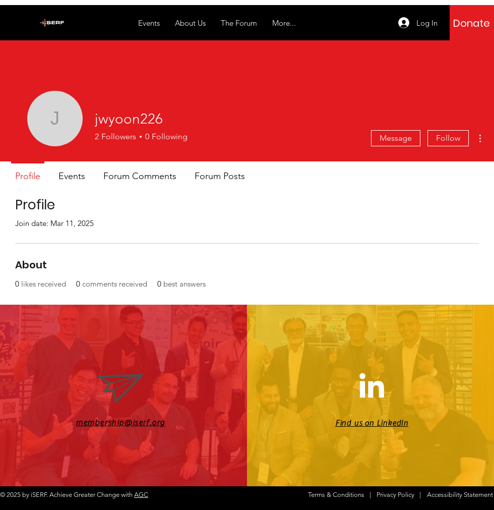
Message (396, 138)
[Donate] (471, 23)
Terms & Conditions (336, 494)
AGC (141, 494)
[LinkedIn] (371, 387)
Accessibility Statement (460, 494)
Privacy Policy (395, 494)
